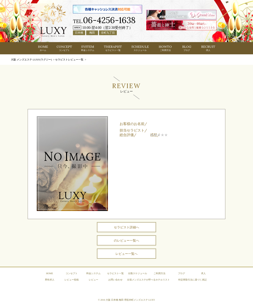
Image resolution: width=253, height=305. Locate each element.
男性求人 (49, 279)
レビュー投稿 (71, 279)
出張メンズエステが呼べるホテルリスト (148, 279)
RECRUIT (208, 48)
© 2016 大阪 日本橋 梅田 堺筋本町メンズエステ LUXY (126, 299)
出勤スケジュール (137, 273)
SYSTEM (87, 48)
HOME (43, 48)
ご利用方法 (159, 273)
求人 (203, 273)
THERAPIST (113, 48)
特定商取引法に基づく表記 (192, 279)
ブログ (181, 273)
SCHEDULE (140, 48)
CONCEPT (64, 48)
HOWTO (165, 48)
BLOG (186, 48)
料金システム (93, 273)
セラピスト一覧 (115, 273)
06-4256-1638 (109, 20)
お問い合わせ (115, 279)
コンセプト (71, 273)
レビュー (93, 279)
